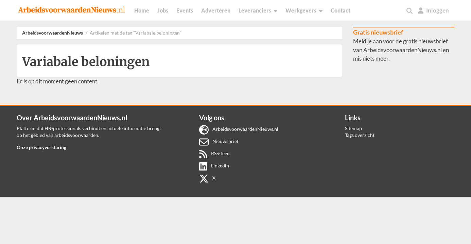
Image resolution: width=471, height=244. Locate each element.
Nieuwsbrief (219, 141)
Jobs (162, 10)
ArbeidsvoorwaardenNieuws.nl (238, 129)
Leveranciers (258, 10)
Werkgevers (303, 10)
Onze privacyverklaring (41, 147)
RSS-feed (214, 153)
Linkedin (214, 165)
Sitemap (353, 128)
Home (141, 10)
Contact (340, 10)
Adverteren (215, 10)
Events (184, 10)
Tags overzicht (359, 135)
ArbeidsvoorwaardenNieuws (52, 33)
